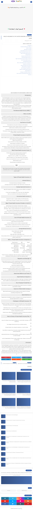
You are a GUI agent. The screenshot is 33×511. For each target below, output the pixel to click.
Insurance (29, 34)
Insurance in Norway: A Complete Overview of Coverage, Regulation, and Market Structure (9, 395)
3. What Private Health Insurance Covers (25, 52)
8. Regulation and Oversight (27, 64)
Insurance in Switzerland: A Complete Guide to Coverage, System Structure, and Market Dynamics (23, 408)
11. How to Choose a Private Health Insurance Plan (24, 73)
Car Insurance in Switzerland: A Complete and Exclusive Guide (9, 381)
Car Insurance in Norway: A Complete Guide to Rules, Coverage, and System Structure (23, 381)
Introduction (29, 45)
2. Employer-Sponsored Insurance (26, 56)
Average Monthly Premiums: (27, 61)
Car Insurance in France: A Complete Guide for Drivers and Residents (23, 394)
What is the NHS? (28, 48)
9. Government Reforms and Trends (26, 65)
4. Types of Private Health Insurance (26, 53)
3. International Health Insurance (26, 57)
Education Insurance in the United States (12, 425)
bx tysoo (19, 508)
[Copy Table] (31, 253)
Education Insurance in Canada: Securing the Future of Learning (15, 420)
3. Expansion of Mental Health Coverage (25, 69)
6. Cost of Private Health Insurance (26, 60)
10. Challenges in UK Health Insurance (25, 72)
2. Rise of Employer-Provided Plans (26, 68)
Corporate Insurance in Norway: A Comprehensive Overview (14, 452)
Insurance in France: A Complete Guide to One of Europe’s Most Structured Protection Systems (9, 408)
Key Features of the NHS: (27, 49)
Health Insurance (24, 490)
